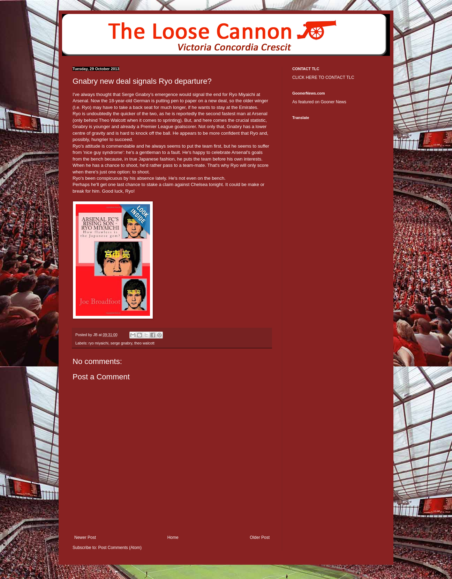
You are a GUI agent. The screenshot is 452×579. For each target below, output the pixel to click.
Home (173, 537)
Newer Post (85, 537)
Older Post (260, 537)
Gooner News (333, 101)
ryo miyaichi (98, 343)
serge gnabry (121, 343)
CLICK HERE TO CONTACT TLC (323, 77)
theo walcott (144, 343)
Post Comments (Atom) (120, 547)
